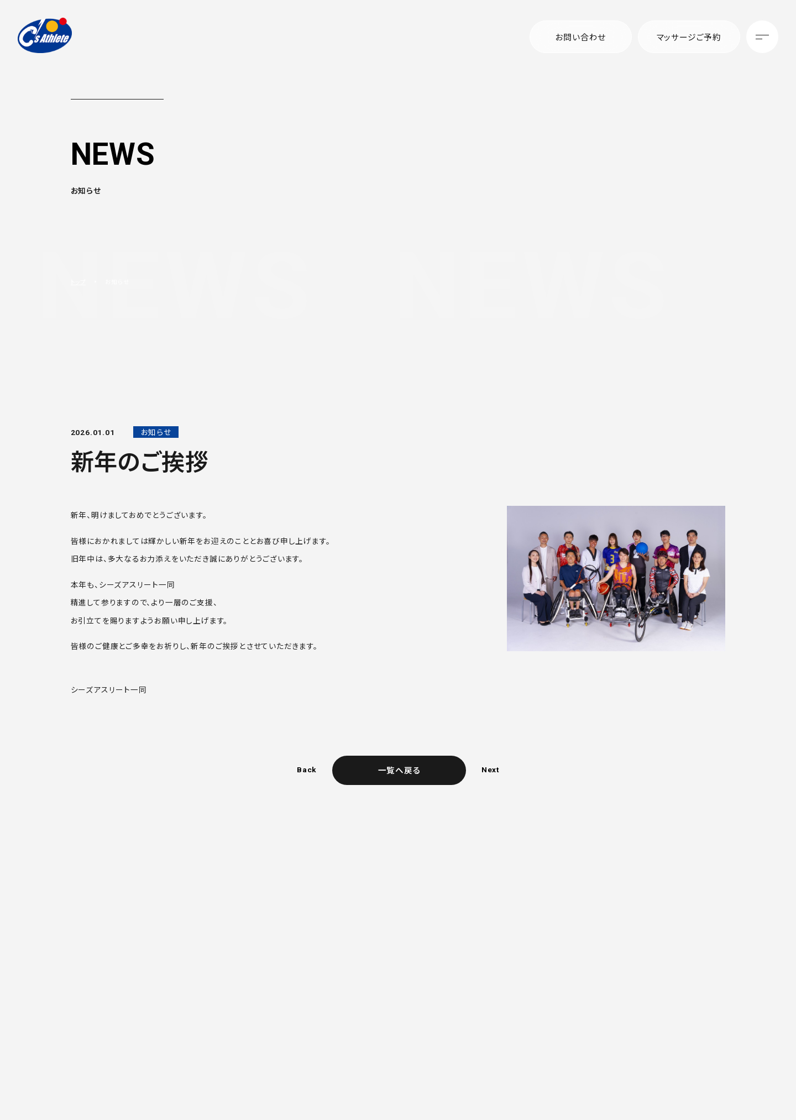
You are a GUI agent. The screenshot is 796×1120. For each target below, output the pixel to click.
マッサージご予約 (688, 37)
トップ (79, 282)
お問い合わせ (580, 37)
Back (306, 770)
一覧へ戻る (399, 770)
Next (490, 770)
